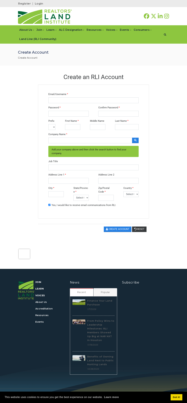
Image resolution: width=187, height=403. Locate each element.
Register (24, 3)
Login (39, 3)
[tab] (82, 292)
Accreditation (44, 308)
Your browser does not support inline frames (93, 166)
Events (39, 321)
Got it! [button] (176, 397)
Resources (42, 315)
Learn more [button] (111, 397)
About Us (41, 302)
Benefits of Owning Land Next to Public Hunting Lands (100, 360)
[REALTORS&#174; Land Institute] (45, 16)
